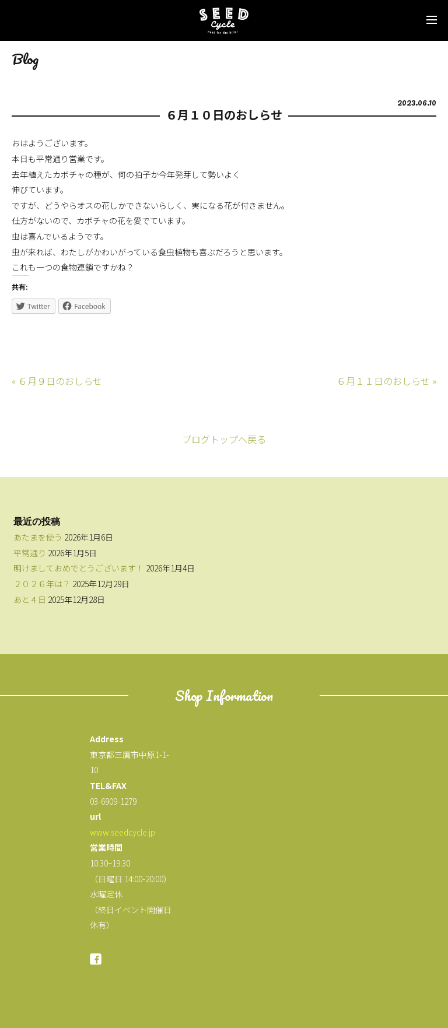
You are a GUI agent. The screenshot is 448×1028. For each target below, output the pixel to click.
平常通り (29, 553)
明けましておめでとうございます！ (78, 568)
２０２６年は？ (42, 584)
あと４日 (29, 599)
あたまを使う (37, 537)
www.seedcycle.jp (122, 832)
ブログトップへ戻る (224, 439)
